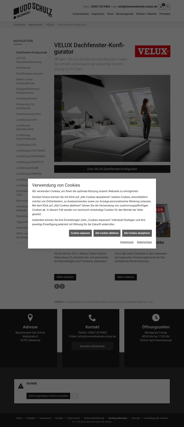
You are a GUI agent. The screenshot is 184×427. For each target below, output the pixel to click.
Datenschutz (144, 227)
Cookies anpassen (80, 218)
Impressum (127, 227)
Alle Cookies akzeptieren (137, 218)
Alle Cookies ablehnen (107, 218)
